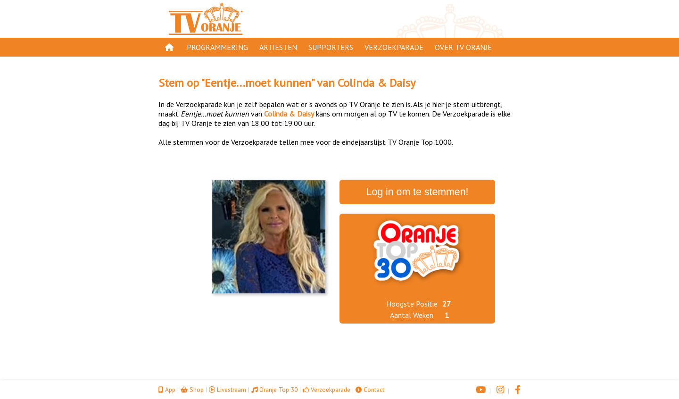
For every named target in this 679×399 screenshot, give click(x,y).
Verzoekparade (393, 47)
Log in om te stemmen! (417, 192)
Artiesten (278, 47)
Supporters (330, 47)
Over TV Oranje (463, 47)
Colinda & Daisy (376, 82)
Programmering (217, 47)
